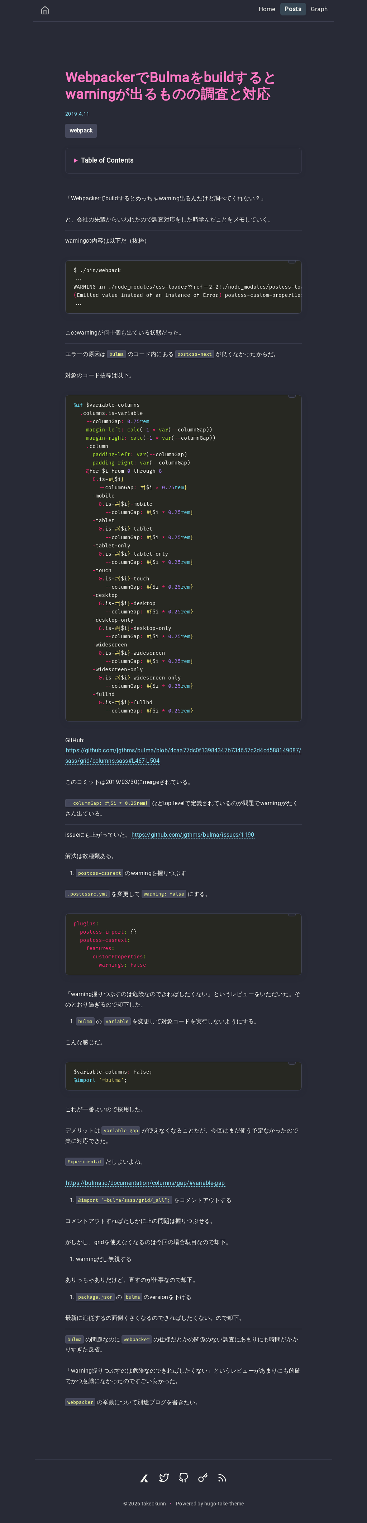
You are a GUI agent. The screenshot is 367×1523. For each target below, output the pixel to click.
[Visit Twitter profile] (164, 1479)
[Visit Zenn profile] (145, 1479)
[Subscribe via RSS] (222, 1479)
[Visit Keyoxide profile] (203, 1479)
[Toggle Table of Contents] (183, 161)
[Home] (44, 12)
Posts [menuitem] (294, 9)
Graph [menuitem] (320, 9)
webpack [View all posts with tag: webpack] (81, 130)
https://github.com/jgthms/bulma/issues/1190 (193, 834)
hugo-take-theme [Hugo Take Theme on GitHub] (224, 1504)
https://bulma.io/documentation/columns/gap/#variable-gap (145, 1182)
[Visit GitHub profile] (183, 1479)
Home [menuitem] (270, 9)
